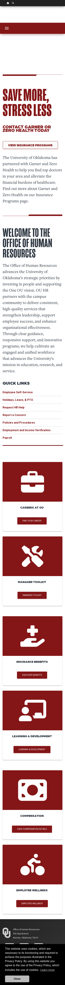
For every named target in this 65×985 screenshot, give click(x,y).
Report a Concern (14, 415)
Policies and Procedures (19, 422)
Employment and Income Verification (26, 430)
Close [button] (17, 978)
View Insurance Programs (30, 145)
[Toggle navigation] (7, 28)
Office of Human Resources (26, 929)
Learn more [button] (47, 969)
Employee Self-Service (18, 392)
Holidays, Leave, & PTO (18, 400)
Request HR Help (13, 407)
